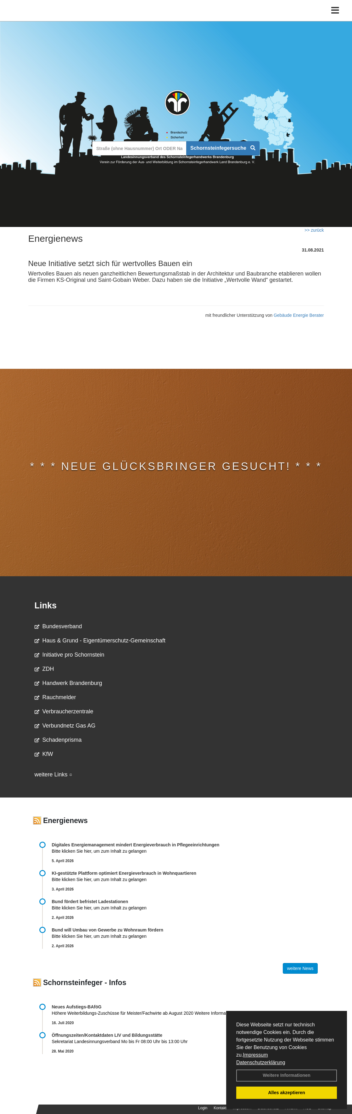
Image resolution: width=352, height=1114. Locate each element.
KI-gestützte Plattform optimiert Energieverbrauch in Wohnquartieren (124, 873)
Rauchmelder (55, 697)
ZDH (44, 669)
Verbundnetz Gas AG (65, 725)
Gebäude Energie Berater (299, 315)
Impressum (255, 1055)
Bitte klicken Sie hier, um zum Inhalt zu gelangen (99, 851)
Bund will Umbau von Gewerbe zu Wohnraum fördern (107, 929)
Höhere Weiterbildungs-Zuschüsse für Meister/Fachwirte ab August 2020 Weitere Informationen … (148, 1013)
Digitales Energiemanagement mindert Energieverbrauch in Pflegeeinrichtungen (136, 844)
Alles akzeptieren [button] (286, 1092)
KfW (44, 754)
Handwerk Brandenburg (68, 683)
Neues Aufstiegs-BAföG (77, 1006)
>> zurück (314, 230)
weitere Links (53, 774)
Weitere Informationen (286, 1075)
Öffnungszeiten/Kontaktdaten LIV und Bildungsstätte (107, 1035)
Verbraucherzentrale (64, 711)
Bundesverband (58, 626)
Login (202, 1108)
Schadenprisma (58, 740)
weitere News (300, 968)
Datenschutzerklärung (260, 1062)
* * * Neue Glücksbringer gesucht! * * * (176, 466)
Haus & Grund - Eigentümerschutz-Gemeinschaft (100, 640)
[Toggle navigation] (335, 18)
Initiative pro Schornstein (69, 655)
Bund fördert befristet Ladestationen (90, 901)
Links (46, 605)
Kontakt (220, 1108)
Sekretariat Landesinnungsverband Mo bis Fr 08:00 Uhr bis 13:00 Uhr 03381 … (149, 1041)
